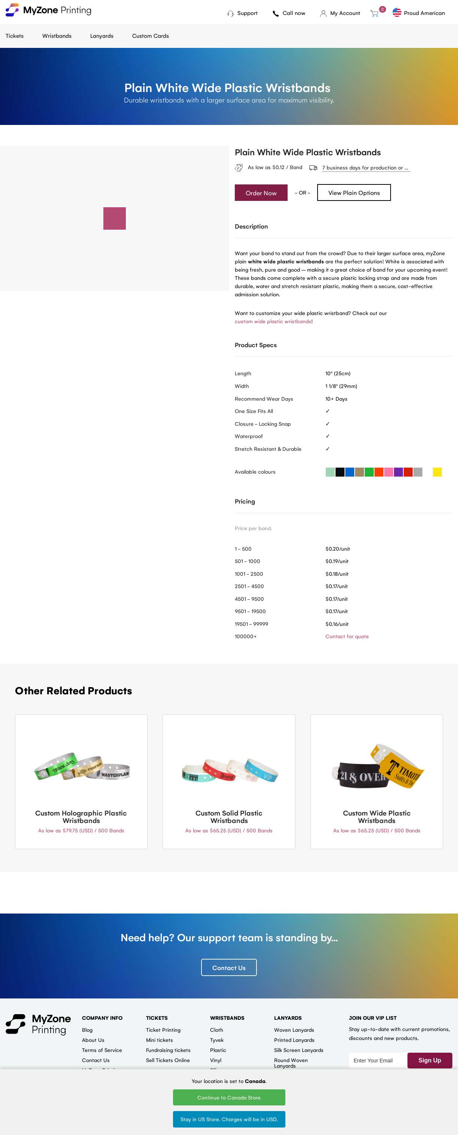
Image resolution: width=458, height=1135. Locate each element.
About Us (93, 1040)
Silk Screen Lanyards (299, 1050)
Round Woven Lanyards (291, 1063)
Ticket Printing (163, 1030)
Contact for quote (347, 636)
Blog (87, 1030)
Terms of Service (102, 1050)
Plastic (218, 1050)
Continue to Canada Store (229, 1097)
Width (242, 385)
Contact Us (229, 968)
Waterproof (249, 436)
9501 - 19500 (250, 611)
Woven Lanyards (294, 1030)
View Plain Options (354, 193)
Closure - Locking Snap (263, 423)
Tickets (15, 35)
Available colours (255, 471)
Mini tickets (159, 1040)
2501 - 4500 (249, 586)
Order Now (261, 193)
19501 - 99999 (251, 623)
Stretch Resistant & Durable (268, 448)
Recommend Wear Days (264, 398)
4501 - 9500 (249, 598)
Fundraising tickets (168, 1050)
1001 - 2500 (249, 573)
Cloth (216, 1030)
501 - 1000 (247, 561)
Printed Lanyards (294, 1040)
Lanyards (101, 35)
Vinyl (215, 1060)
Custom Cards (150, 35)
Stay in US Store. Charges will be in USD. (229, 1119)
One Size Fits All (254, 411)
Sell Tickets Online (168, 1060)
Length (243, 373)
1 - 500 (243, 548)
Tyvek (217, 1040)
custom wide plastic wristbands (273, 321)
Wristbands (57, 35)
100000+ (246, 636)
